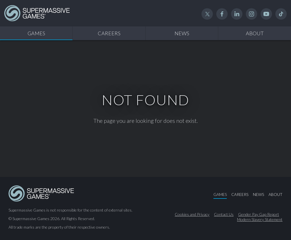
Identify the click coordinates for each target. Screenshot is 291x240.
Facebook (222, 14)
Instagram (251, 14)
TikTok (281, 14)
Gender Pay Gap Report (258, 214)
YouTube (266, 14)
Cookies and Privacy (192, 214)
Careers (109, 33)
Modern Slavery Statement (259, 220)
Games (36, 33)
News (181, 33)
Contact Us (224, 214)
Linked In (236, 14)
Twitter (207, 14)
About (255, 33)
